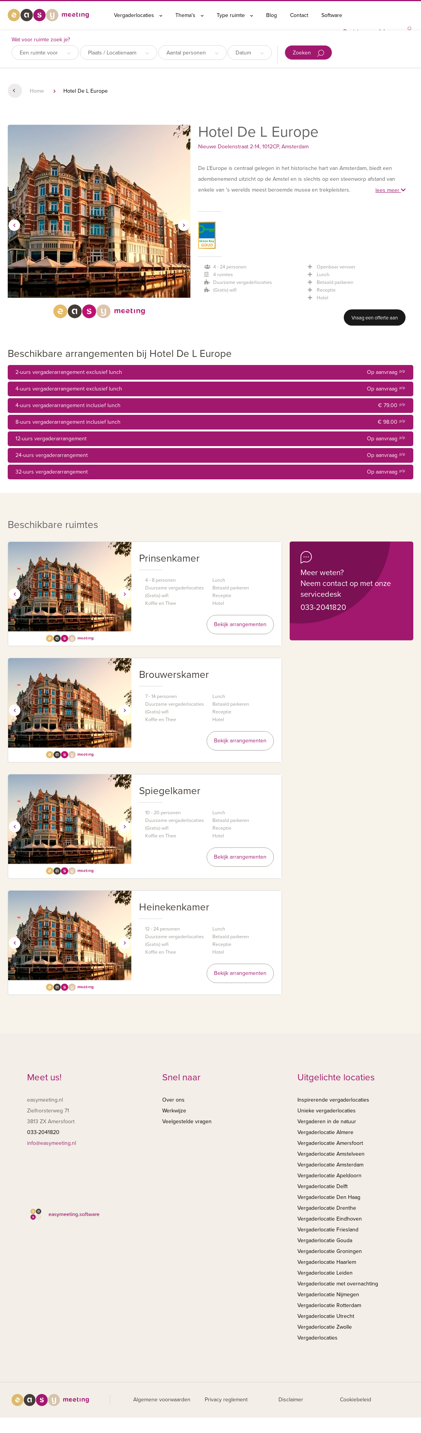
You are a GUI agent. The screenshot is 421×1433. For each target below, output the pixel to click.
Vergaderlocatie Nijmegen (328, 1294)
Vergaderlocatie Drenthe (326, 1208)
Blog (271, 15)
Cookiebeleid (355, 1399)
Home (37, 91)
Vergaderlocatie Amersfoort (330, 1143)
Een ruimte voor (45, 52)
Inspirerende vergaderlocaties (333, 1100)
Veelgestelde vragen (187, 1121)
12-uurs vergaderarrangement (210, 438)
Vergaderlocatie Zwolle (324, 1327)
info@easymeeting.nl (51, 1143)
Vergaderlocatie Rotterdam (329, 1305)
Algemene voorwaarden (161, 1399)
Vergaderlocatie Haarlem (326, 1262)
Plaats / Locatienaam (118, 52)
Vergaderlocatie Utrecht (325, 1316)
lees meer (390, 190)
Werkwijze (174, 1110)
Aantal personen (192, 52)
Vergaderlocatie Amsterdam (330, 1164)
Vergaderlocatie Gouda (324, 1240)
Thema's (189, 15)
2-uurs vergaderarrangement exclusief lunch (210, 372)
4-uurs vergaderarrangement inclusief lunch (210, 405)
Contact (299, 15)
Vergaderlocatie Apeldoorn (329, 1175)
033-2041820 (323, 607)
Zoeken (308, 53)
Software (331, 15)
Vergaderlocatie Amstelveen (331, 1154)
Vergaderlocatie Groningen (329, 1251)
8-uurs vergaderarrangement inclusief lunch (210, 422)
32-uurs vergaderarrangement (210, 472)
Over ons (173, 1100)
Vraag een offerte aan (374, 318)
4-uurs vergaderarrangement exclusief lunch (210, 389)
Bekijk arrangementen (240, 624)
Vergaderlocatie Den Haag (328, 1197)
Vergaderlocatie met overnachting (337, 1283)
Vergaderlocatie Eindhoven (329, 1219)
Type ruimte (235, 15)
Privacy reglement (226, 1399)
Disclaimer (290, 1399)
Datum (250, 52)
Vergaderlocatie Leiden (325, 1273)
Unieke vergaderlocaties (326, 1110)
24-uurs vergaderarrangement (210, 455)
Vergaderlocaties (138, 15)
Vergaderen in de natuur (326, 1121)
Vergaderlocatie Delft (322, 1186)
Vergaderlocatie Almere (325, 1132)
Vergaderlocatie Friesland (327, 1229)
